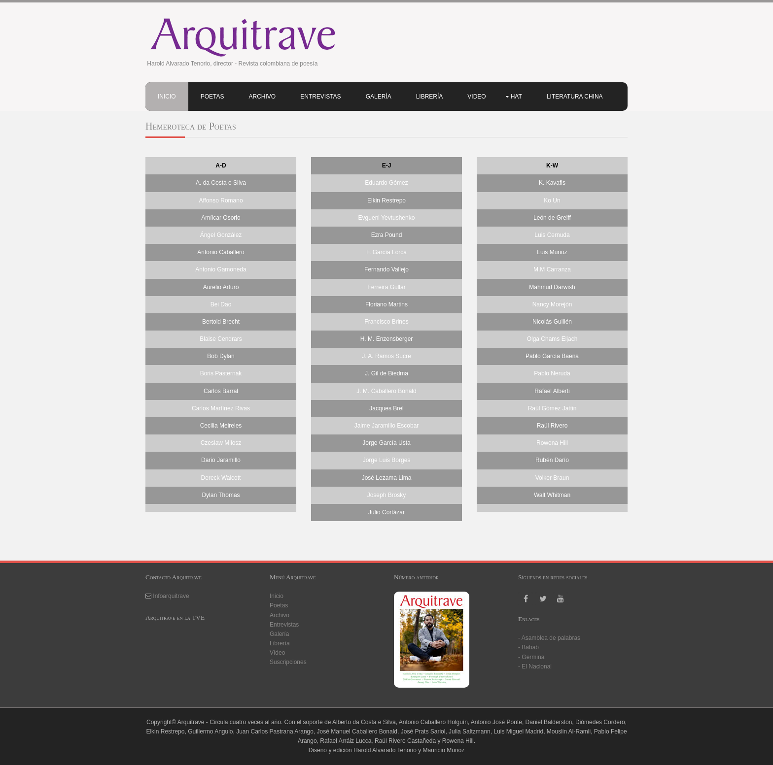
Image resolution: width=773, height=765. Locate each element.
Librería (429, 96)
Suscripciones (288, 662)
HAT (516, 96)
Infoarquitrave (171, 596)
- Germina (531, 657)
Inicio (167, 96)
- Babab (528, 647)
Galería (378, 96)
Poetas (212, 96)
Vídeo (277, 652)
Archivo (262, 96)
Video (476, 96)
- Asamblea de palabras (549, 637)
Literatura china (575, 96)
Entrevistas (320, 96)
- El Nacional (535, 666)
